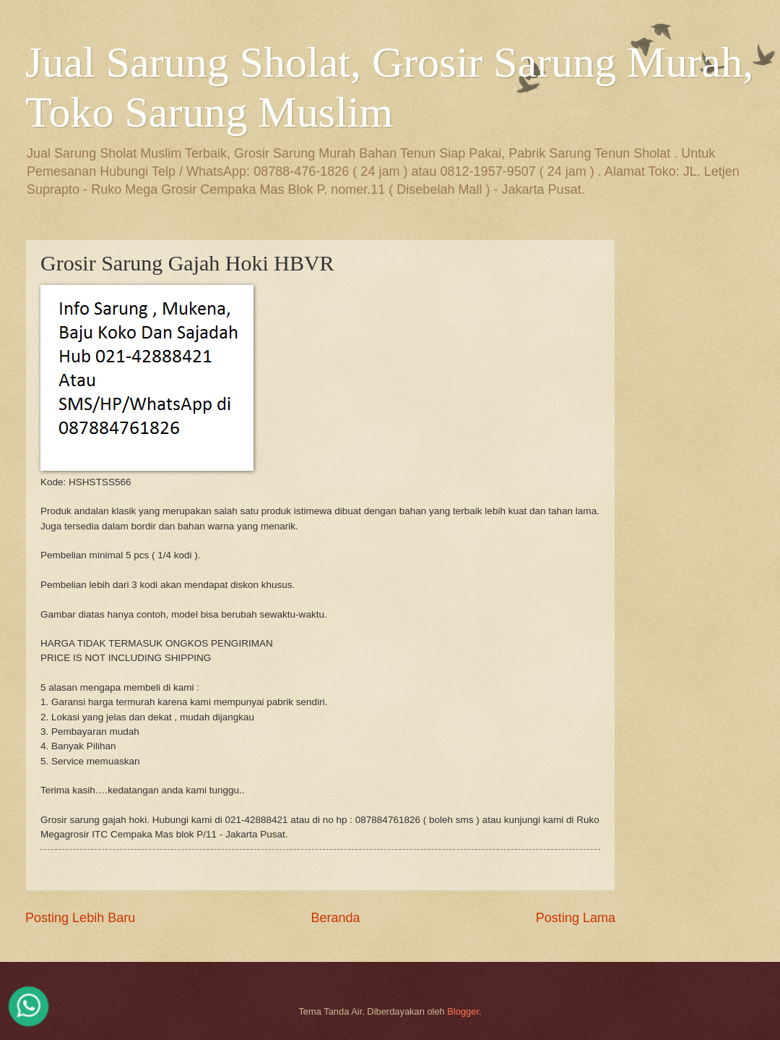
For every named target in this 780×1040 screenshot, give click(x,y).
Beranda (335, 918)
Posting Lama (575, 918)
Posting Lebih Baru (80, 918)
